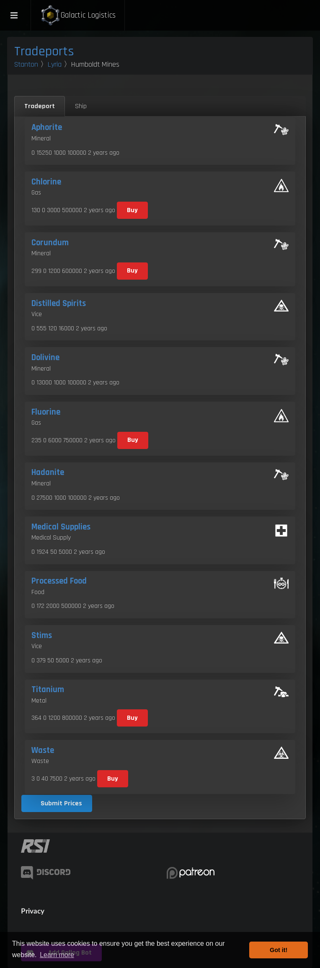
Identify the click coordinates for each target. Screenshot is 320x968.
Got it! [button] (278, 950)
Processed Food (59, 581)
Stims (41, 635)
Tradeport (39, 106)
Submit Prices (61, 803)
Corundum (50, 242)
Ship (81, 106)
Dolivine (45, 357)
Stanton (26, 64)
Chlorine (46, 181)
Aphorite (46, 127)
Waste (42, 750)
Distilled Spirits (58, 303)
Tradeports (44, 51)
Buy (132, 210)
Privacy (32, 910)
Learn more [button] (57, 954)
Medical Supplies (60, 527)
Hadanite (47, 472)
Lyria (55, 64)
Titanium (47, 689)
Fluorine (45, 412)
